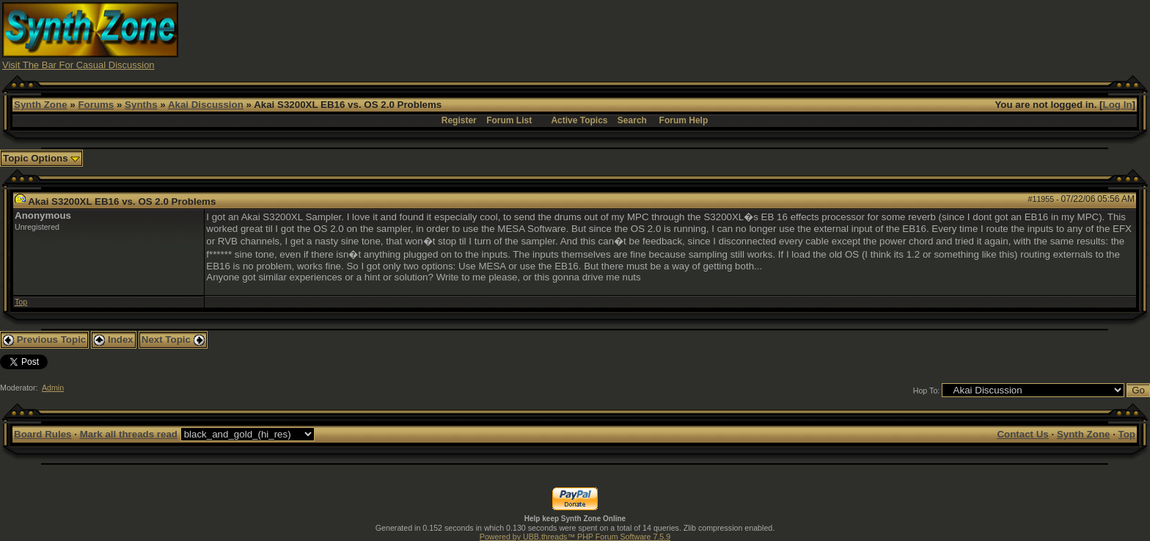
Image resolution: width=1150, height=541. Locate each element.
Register (459, 120)
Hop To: (926, 390)
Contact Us (1022, 434)
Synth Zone (40, 104)
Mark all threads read (128, 434)
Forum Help (683, 120)
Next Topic (173, 339)
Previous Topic (44, 339)
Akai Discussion (205, 104)
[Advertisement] (862, 35)
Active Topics (579, 120)
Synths (141, 104)
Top (21, 301)
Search (632, 120)
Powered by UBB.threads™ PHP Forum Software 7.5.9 (575, 536)
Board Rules (43, 434)
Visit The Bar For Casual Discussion (78, 64)
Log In (1117, 104)
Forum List (509, 120)
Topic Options (41, 158)
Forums (96, 104)
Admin (53, 387)
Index (113, 339)
